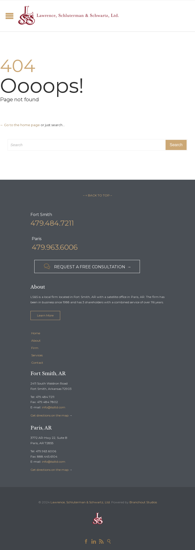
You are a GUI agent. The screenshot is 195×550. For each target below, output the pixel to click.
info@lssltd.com (53, 407)
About (36, 340)
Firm (34, 348)
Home (35, 333)
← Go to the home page (20, 125)
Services (37, 355)
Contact (37, 362)
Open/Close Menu (9, 15)
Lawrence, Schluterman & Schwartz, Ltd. (80, 502)
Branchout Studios (143, 502)
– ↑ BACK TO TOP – (97, 195)
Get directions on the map (49, 415)
